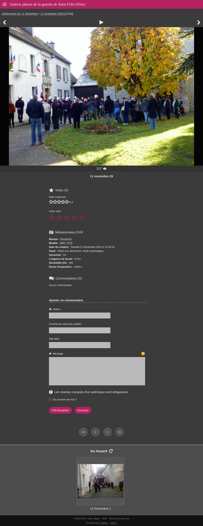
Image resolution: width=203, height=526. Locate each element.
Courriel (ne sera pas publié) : (65, 323)
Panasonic (66, 239)
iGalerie (104, 523)
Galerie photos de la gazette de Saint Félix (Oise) (47, 4)
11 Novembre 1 (100, 508)
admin (113, 523)
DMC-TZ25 (66, 243)
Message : (58, 353)
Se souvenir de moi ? (65, 399)
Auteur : (57, 309)
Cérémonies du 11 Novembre (20, 13)
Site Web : (55, 338)
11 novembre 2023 (52, 13)
